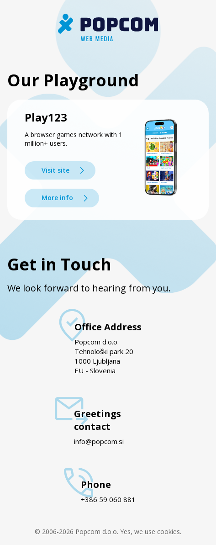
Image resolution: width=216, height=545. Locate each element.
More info (57, 197)
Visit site (55, 170)
